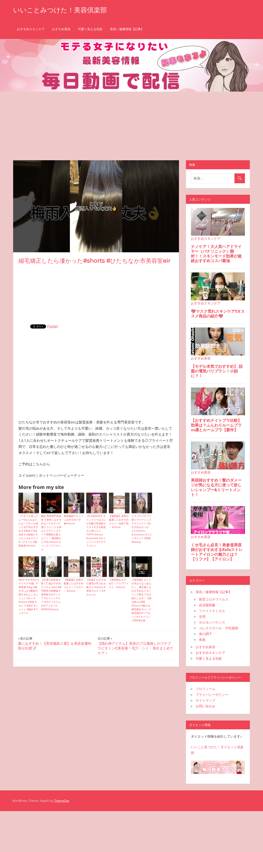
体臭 (202, 639)
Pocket (52, 326)
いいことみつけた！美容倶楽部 (60, 10)
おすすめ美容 (61, 29)
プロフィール (205, 689)
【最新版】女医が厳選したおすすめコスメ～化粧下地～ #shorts (119, 521)
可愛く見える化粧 (90, 29)
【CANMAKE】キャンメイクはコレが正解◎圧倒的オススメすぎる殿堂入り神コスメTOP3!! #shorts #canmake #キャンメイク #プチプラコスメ (96, 530)
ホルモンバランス (212, 622)
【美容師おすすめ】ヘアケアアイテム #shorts (119, 583)
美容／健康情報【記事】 (127, 29)
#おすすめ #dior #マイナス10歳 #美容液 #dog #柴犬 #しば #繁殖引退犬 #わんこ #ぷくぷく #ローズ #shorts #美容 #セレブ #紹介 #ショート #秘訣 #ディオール (28, 596)
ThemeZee (61, 801)
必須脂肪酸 (207, 605)
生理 (202, 616)
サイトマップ (205, 700)
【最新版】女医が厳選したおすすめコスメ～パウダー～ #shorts (73, 585)
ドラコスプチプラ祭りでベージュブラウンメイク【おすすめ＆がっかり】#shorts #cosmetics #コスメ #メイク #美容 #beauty (142, 529)
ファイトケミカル (212, 611)
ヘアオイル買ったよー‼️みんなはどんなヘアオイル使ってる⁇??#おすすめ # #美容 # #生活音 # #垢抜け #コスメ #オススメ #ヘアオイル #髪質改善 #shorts (28, 530)
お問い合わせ (205, 706)
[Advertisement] (131, 122)
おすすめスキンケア (31, 29)
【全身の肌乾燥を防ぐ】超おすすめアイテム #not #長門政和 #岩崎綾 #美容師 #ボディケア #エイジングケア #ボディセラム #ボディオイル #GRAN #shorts (51, 594)
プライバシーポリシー (212, 694)
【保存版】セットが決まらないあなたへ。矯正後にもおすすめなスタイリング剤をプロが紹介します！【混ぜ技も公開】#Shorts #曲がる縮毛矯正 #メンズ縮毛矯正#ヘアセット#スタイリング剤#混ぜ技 (141, 600)
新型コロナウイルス (213, 599)
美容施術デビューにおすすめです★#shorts (73, 519)
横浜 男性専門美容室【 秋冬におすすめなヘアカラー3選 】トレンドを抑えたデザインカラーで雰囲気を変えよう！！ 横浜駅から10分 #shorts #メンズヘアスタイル (51, 532)
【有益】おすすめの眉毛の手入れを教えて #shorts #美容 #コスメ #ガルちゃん (96, 587)
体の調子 (205, 634)
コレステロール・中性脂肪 (218, 628)
